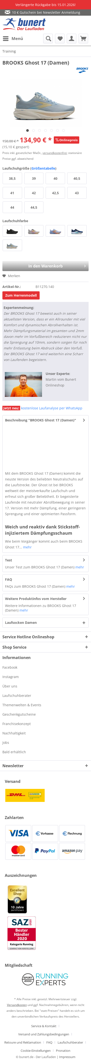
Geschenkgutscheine (19, 714)
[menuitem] (12, 38)
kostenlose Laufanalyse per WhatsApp (42, 408)
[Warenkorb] (83, 38)
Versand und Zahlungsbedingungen (43, 1034)
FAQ (8, 579)
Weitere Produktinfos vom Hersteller (36, 598)
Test (8, 560)
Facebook (9, 667)
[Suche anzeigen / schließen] (48, 38)
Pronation (63, 1050)
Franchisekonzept (16, 723)
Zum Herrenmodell (21, 295)
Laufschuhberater (16, 695)
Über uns (9, 686)
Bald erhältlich (14, 752)
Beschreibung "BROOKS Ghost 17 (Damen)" (40, 420)
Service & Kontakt (43, 1026)
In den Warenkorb (50, 265)
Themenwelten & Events (21, 705)
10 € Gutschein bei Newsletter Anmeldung (42, 12)
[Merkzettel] (60, 38)
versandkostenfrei (54, 153)
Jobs (5, 742)
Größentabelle (43, 168)
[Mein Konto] (71, 38)
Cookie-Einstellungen (36, 1050)
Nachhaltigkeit (14, 733)
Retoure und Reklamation (22, 1042)
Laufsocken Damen (21, 622)
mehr (27, 547)
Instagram (10, 676)
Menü (13, 38)
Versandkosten (17, 1005)
